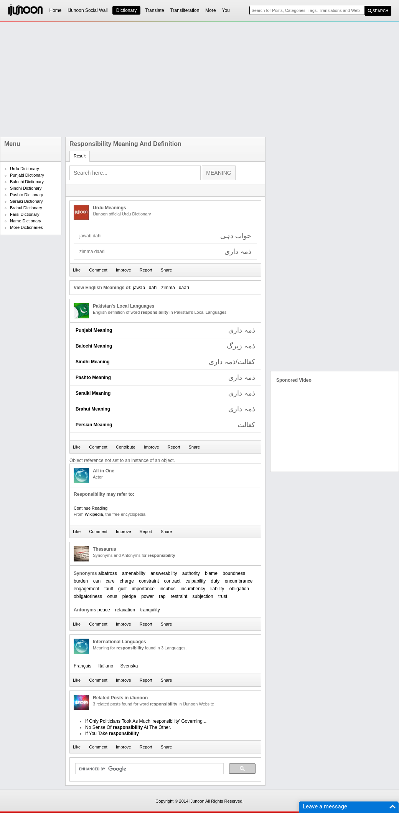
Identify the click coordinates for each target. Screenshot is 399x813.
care (110, 581)
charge (127, 581)
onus (112, 596)
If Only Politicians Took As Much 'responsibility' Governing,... (146, 721)
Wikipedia (94, 514)
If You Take (112, 733)
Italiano (105, 666)
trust (222, 596)
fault (108, 588)
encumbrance (239, 581)
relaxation (125, 610)
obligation (239, 588)
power (147, 596)
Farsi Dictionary (24, 214)
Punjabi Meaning (94, 330)
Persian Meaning (94, 424)
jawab (139, 287)
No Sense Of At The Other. (128, 727)
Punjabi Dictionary (27, 175)
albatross (107, 573)
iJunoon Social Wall (88, 10)
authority (191, 573)
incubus (167, 588)
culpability (196, 581)
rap (162, 596)
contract (172, 581)
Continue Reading (90, 508)
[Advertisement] (185, 79)
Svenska (129, 666)
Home (55, 10)
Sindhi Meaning (93, 361)
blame (211, 573)
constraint (149, 581)
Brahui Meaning (93, 409)
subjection (203, 596)
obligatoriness (88, 596)
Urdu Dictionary (24, 168)
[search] (148, 768)
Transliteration (185, 10)
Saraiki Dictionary (26, 201)
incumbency (193, 588)
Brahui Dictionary (26, 207)
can (97, 581)
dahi (153, 287)
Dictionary (126, 10)
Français (82, 666)
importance (143, 588)
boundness (234, 573)
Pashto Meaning (93, 377)
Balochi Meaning (94, 346)
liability (217, 588)
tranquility (150, 610)
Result (80, 156)
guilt (122, 588)
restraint (179, 596)
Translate (154, 10)
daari (184, 287)
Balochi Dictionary (27, 181)
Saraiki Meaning (93, 393)
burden (81, 581)
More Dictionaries (26, 227)
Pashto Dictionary (26, 194)
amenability (133, 573)
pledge (129, 596)
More (210, 10)
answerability (163, 573)
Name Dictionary (25, 221)
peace (103, 610)
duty (215, 581)
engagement (86, 588)
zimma (168, 287)
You (226, 10)
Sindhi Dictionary (26, 188)
